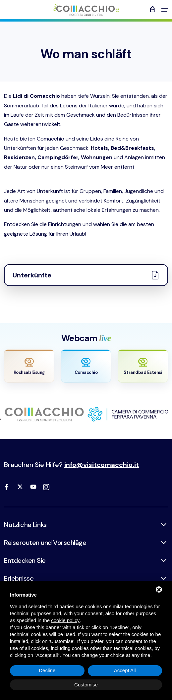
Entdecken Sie (25, 560)
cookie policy (65, 620)
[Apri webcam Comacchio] (86, 365)
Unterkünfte (86, 275)
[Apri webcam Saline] (29, 365)
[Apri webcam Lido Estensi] (143, 365)
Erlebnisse (18, 578)
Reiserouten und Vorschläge (45, 543)
